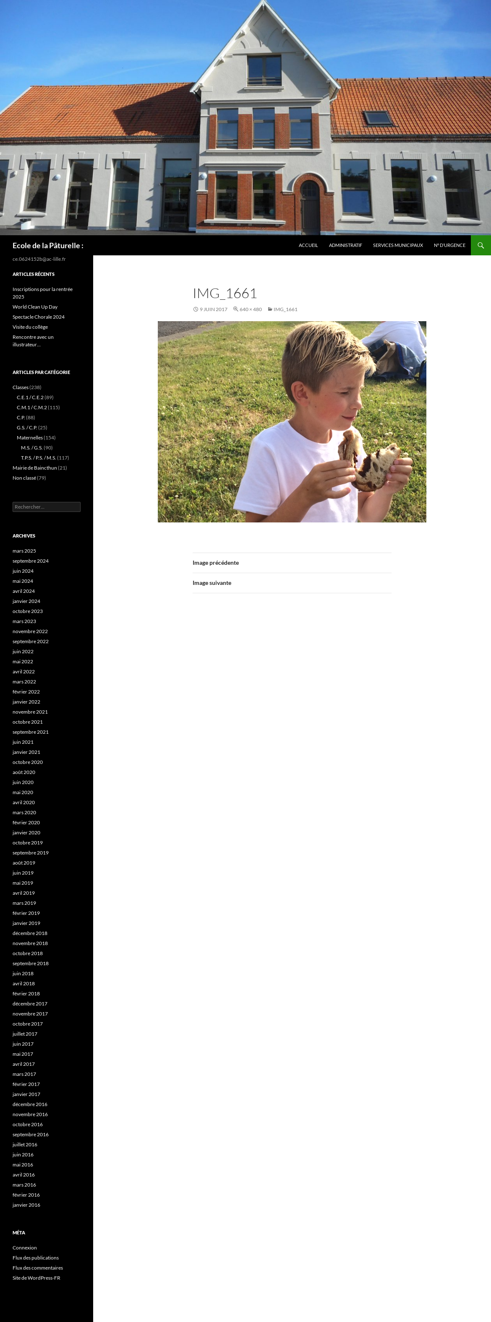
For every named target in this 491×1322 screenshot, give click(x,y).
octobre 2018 (28, 953)
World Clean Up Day (35, 307)
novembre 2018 (30, 943)
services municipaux (398, 245)
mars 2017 (24, 1074)
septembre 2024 (31, 561)
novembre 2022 (30, 631)
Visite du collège (30, 327)
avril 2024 (24, 591)
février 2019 (26, 913)
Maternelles (30, 437)
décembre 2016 (30, 1104)
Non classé (24, 478)
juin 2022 (23, 651)
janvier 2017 (26, 1094)
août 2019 (24, 863)
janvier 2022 (26, 702)
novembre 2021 (30, 712)
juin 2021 (23, 742)
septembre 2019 (31, 852)
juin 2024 (23, 571)
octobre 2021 (28, 722)
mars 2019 (24, 903)
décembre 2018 (30, 933)
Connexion (25, 1247)
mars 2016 (24, 1185)
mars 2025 (24, 551)
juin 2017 (23, 1044)
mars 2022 (24, 681)
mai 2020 (23, 792)
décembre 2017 (30, 1003)
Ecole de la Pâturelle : (48, 245)
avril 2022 (24, 671)
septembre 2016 (31, 1134)
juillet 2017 (25, 1034)
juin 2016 (23, 1154)
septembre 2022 (31, 641)
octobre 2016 (28, 1124)
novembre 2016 (30, 1114)
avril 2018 (24, 983)
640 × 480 (251, 309)
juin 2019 (23, 873)
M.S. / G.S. (32, 447)
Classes (21, 387)
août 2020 (24, 772)
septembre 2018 (31, 963)
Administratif (345, 245)
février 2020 (26, 822)
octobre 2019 (28, 842)
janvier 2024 (26, 601)
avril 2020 (24, 802)
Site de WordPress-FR (36, 1278)
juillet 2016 (25, 1144)
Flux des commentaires (38, 1268)
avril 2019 (24, 893)
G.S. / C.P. (27, 427)
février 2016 (26, 1195)
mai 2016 (23, 1164)
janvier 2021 (26, 752)
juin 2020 (23, 782)
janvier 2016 (26, 1205)
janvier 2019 (26, 923)
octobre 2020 (28, 762)
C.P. (21, 417)
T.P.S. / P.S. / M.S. (38, 458)
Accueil (308, 245)
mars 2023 (24, 621)
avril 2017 (24, 1064)
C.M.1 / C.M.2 (32, 407)
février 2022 (26, 691)
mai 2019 (23, 883)
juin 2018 (23, 973)
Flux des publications (36, 1257)
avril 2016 (24, 1174)
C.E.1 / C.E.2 (30, 397)
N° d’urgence (449, 245)
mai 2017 (23, 1054)
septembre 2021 (31, 732)
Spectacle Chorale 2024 (39, 317)
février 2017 (26, 1084)
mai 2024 (23, 581)
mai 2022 (23, 661)
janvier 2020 (26, 832)
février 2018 (26, 993)
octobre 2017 (28, 1024)
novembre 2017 (30, 1013)
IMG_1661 (286, 309)
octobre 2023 (28, 611)
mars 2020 (24, 812)
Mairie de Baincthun (35, 468)
